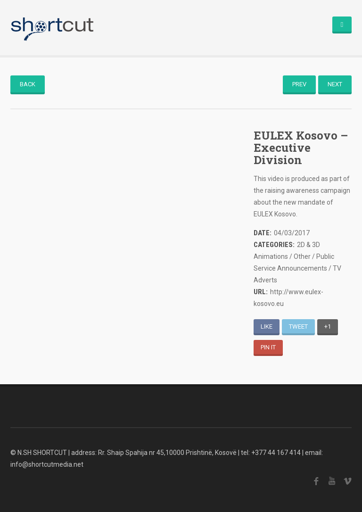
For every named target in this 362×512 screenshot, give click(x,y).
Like (266, 326)
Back (27, 84)
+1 (327, 326)
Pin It (268, 347)
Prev (299, 84)
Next (335, 84)
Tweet (298, 326)
